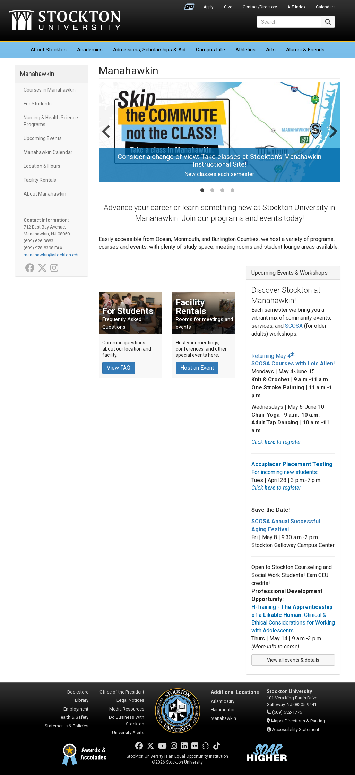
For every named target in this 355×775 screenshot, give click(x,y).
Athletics (245, 49)
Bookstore (77, 692)
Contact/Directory (260, 7)
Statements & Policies (66, 726)
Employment (75, 709)
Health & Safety (73, 717)
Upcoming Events (43, 138)
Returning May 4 (273, 356)
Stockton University (64, 21)
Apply (209, 7)
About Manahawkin (45, 194)
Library (81, 700)
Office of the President (121, 692)
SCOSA (294, 325)
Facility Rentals (40, 180)
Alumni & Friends (305, 49)
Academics (90, 49)
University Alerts (128, 732)
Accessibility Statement (295, 729)
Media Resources (126, 709)
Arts (271, 49)
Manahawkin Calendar (48, 152)
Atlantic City (222, 701)
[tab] (202, 190)
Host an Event (197, 367)
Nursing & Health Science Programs (51, 121)
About (49, 49)
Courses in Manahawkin (50, 90)
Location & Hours (42, 166)
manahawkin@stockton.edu (52, 254)
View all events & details (293, 660)
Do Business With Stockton (126, 720)
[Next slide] (332, 138)
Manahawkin (37, 73)
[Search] (289, 22)
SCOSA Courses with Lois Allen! (293, 363)
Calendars (325, 7)
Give (228, 7)
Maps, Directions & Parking (298, 720)
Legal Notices (130, 700)
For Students (38, 103)
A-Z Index (296, 7)
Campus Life (210, 49)
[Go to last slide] (107, 138)
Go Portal (189, 5)
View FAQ (118, 367)
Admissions (149, 49)
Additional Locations (235, 692)
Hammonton (223, 709)
